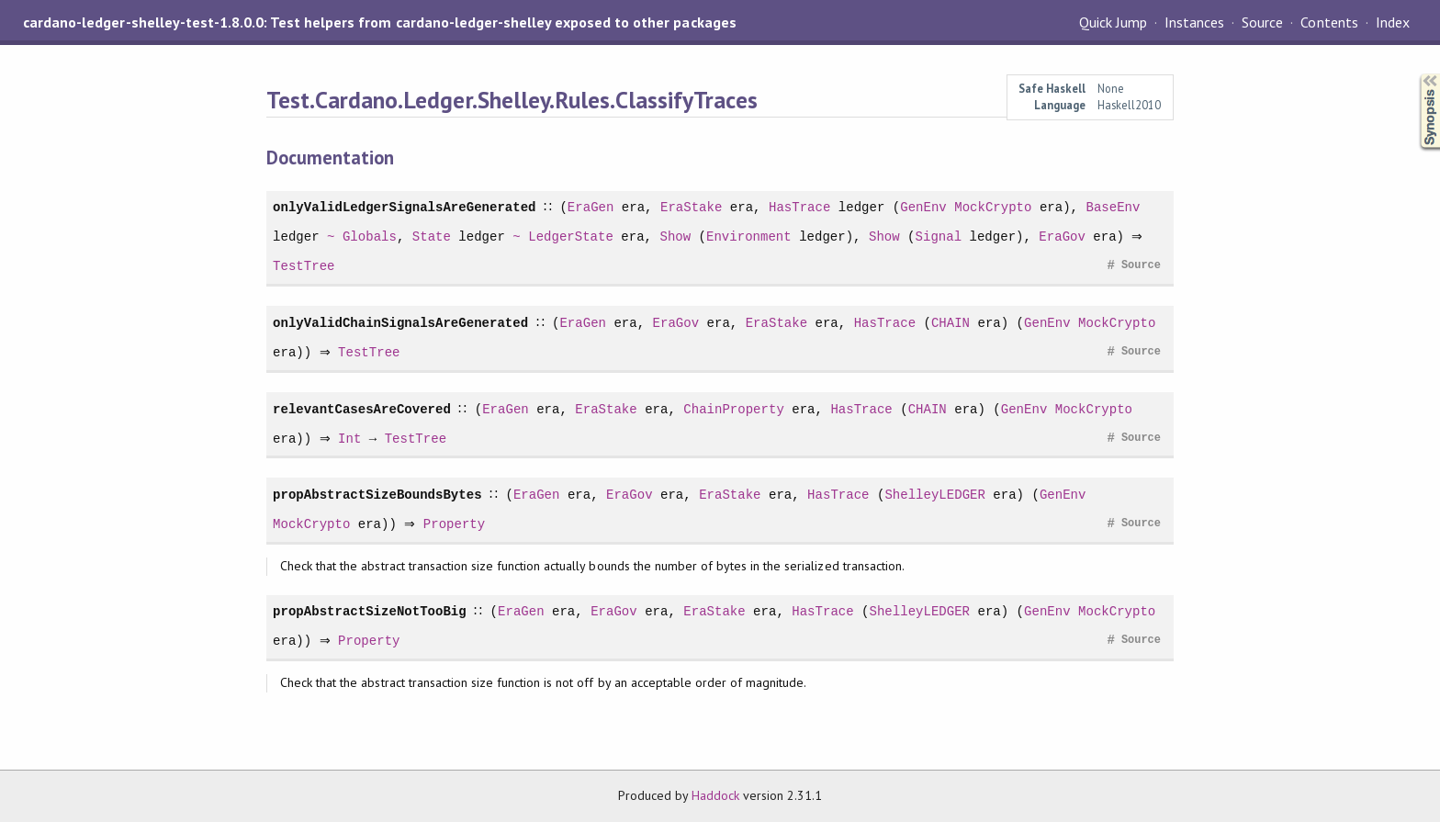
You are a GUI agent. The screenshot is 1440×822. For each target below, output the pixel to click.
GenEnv (922, 207)
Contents (1328, 22)
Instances (1194, 22)
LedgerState (570, 236)
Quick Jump (1113, 22)
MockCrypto (991, 207)
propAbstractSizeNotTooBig (370, 611)
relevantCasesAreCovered (362, 409)
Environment (749, 236)
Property (458, 524)
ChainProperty (733, 409)
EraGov (1062, 236)
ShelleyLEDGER (934, 494)
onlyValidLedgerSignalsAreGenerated (404, 207)
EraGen (590, 207)
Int (354, 438)
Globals (370, 236)
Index (1393, 22)
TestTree (303, 266)
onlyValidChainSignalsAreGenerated (400, 323)
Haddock (715, 795)
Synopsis (1415, 73)
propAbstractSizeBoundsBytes (377, 494)
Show (675, 236)
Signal (938, 236)
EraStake (690, 207)
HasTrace (798, 207)
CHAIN (949, 323)
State (431, 236)
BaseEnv (1113, 207)
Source (1262, 22)
